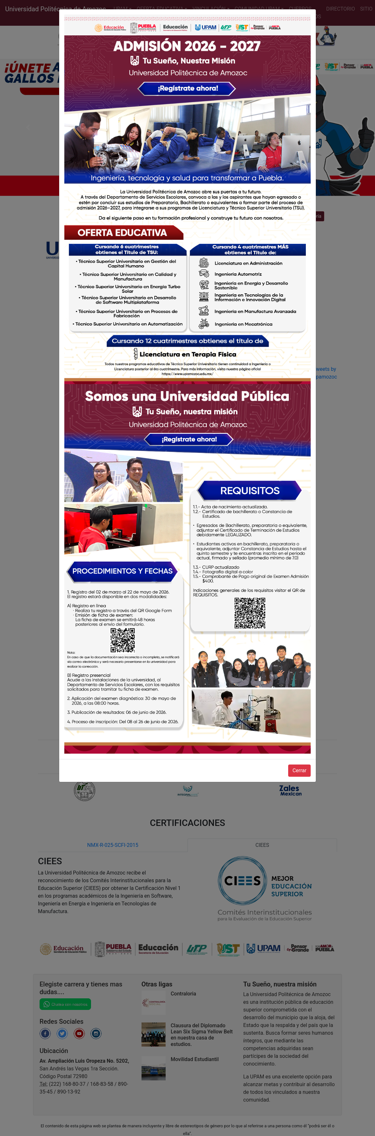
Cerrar (299, 770)
